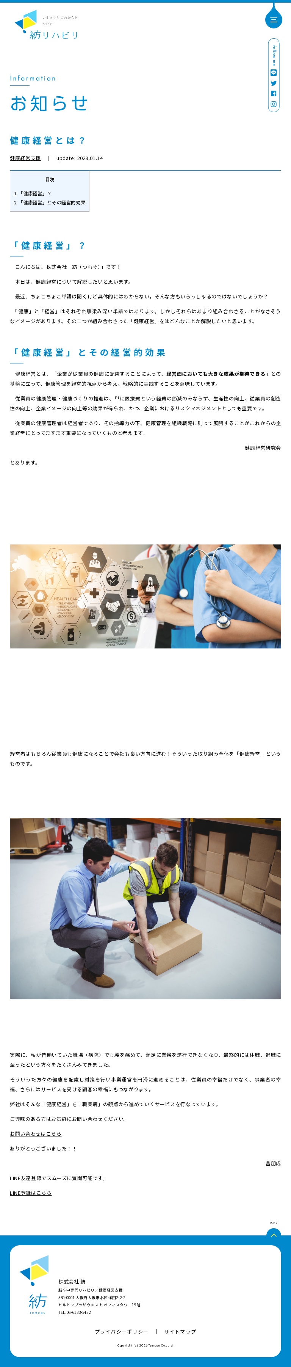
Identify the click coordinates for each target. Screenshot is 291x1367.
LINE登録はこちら (31, 1192)
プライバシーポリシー (122, 1331)
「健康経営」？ (33, 193)
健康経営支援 (25, 158)
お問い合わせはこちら (36, 1133)
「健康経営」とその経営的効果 (49, 202)
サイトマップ (180, 1331)
